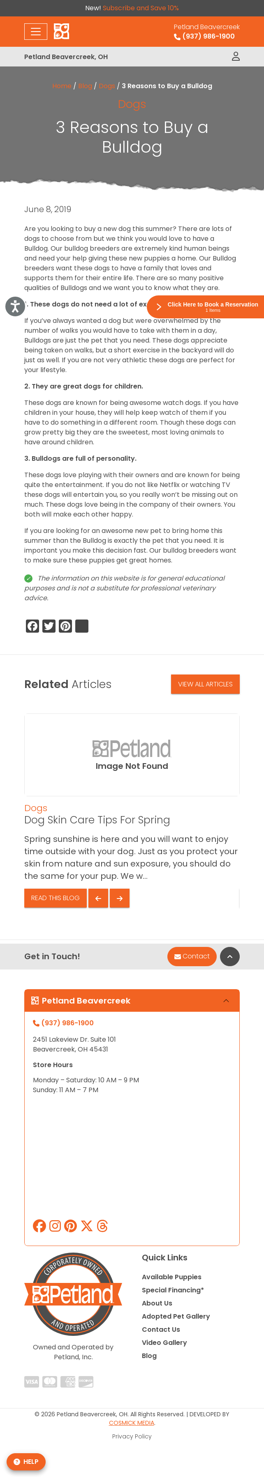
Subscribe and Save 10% (141, 8)
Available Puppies (171, 1277)
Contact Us (161, 1329)
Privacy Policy (132, 1436)
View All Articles (205, 684)
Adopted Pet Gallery (176, 1316)
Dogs (107, 86)
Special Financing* (173, 1290)
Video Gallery (164, 1342)
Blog (85, 86)
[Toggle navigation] (35, 31)
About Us (157, 1303)
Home (62, 86)
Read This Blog (55, 898)
